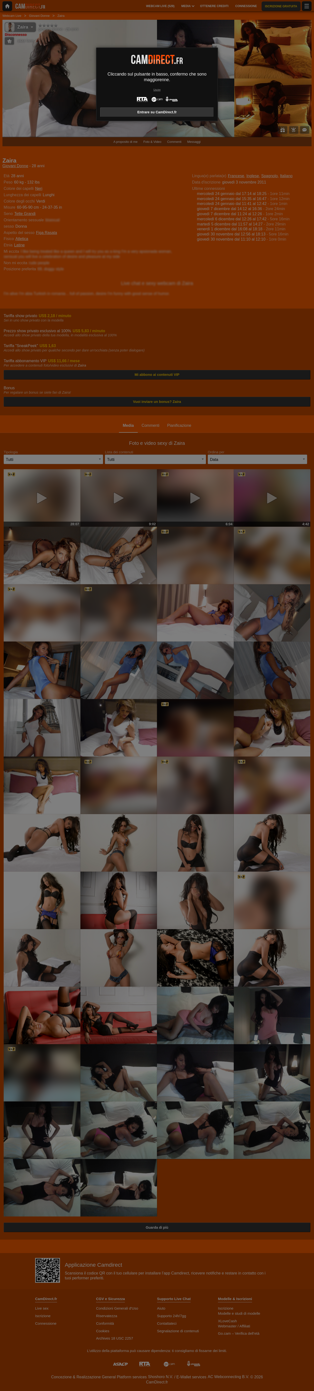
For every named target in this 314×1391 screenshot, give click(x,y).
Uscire (156, 89)
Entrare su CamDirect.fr (157, 112)
